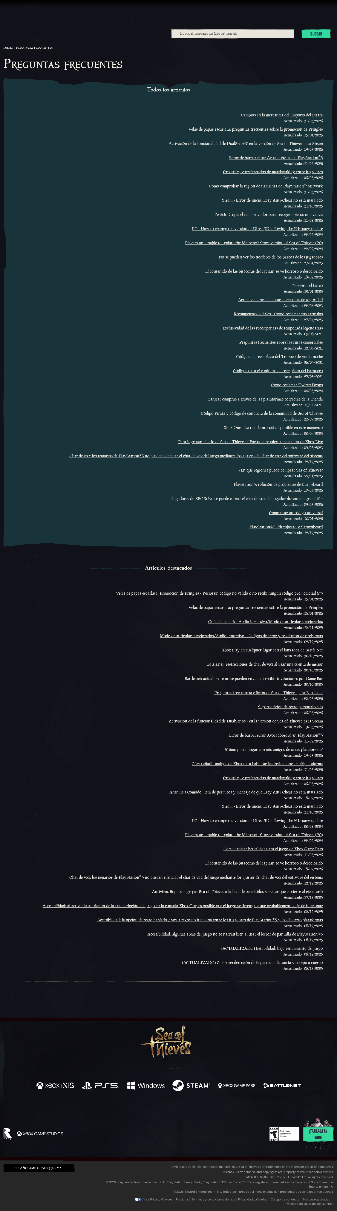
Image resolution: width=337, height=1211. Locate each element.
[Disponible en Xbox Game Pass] (236, 1086)
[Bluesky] (210, 1107)
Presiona (182, 1199)
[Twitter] (136, 1106)
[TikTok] (198, 1106)
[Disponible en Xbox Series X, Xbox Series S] (55, 1086)
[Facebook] (126, 1106)
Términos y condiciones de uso (212, 1199)
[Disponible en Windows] (146, 1086)
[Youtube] (167, 1106)
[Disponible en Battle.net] (282, 1086)
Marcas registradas (316, 1199)
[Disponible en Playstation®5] (100, 1086)
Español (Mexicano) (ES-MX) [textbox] (39, 1168)
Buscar (316, 34)
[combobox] (232, 34)
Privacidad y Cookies (252, 1199)
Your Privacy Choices (157, 1199)
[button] (39, 1168)
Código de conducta (285, 1199)
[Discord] (186, 1107)
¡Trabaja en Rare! (318, 1134)
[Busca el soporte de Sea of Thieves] (233, 34)
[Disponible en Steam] (191, 1086)
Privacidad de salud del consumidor (309, 1204)
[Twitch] (149, 1106)
